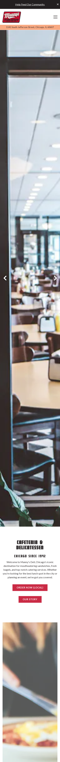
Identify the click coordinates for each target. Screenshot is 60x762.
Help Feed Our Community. (30, 4)
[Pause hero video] (30, 478)
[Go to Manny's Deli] (30, 27)
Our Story (30, 558)
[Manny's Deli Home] (11, 16)
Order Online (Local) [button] (30, 757)
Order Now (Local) (30, 547)
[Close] (58, 4)
